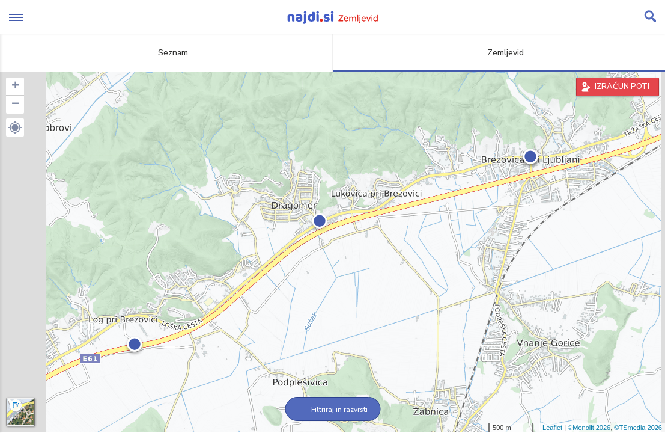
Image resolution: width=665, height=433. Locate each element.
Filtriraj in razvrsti (332, 409)
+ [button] (15, 87)
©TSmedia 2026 (638, 427)
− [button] (15, 105)
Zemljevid (498, 52)
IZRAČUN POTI (622, 86)
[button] (15, 127)
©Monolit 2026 (589, 427)
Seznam (166, 52)
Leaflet (552, 427)
